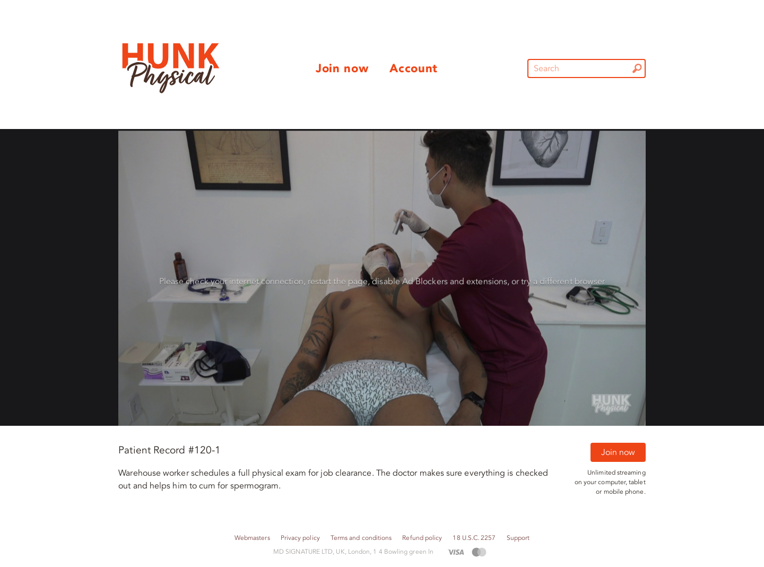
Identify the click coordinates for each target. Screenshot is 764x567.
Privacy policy (300, 538)
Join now (618, 452)
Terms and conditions (361, 538)
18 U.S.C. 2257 (474, 538)
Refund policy (422, 538)
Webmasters (252, 538)
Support (518, 538)
